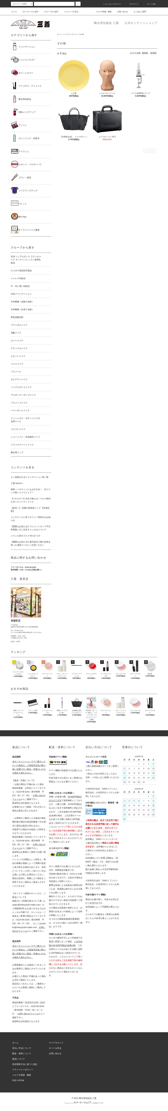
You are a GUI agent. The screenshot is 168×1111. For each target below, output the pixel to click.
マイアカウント (56, 1042)
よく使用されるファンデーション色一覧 (29, 477)
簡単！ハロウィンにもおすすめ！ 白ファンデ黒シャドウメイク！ (31, 491)
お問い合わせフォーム (28, 1014)
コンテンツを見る (69, 12)
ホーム (14, 12)
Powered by (84, 1103)
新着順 (153, 53)
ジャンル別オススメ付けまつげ (25, 535)
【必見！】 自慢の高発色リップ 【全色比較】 (30, 509)
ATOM (21, 1080)
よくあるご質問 (138, 12)
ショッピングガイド (110, 4)
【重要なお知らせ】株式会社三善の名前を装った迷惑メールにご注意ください (31, 543)
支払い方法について (21, 1048)
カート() (149, 4)
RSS (14, 1080)
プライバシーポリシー (22, 1069)
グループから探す (50, 12)
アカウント (132, 4)
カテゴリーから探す (29, 12)
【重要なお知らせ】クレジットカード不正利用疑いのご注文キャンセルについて (31, 528)
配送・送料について (21, 1053)
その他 (81, 34)
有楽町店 (15, 620)
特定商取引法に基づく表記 (24, 1064)
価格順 (145, 53)
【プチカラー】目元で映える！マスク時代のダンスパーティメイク (31, 500)
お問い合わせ (121, 12)
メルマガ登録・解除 (102, 12)
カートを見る (55, 1048)
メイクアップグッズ (70, 34)
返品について (18, 1059)
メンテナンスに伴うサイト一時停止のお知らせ (31, 518)
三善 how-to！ (17, 483)
